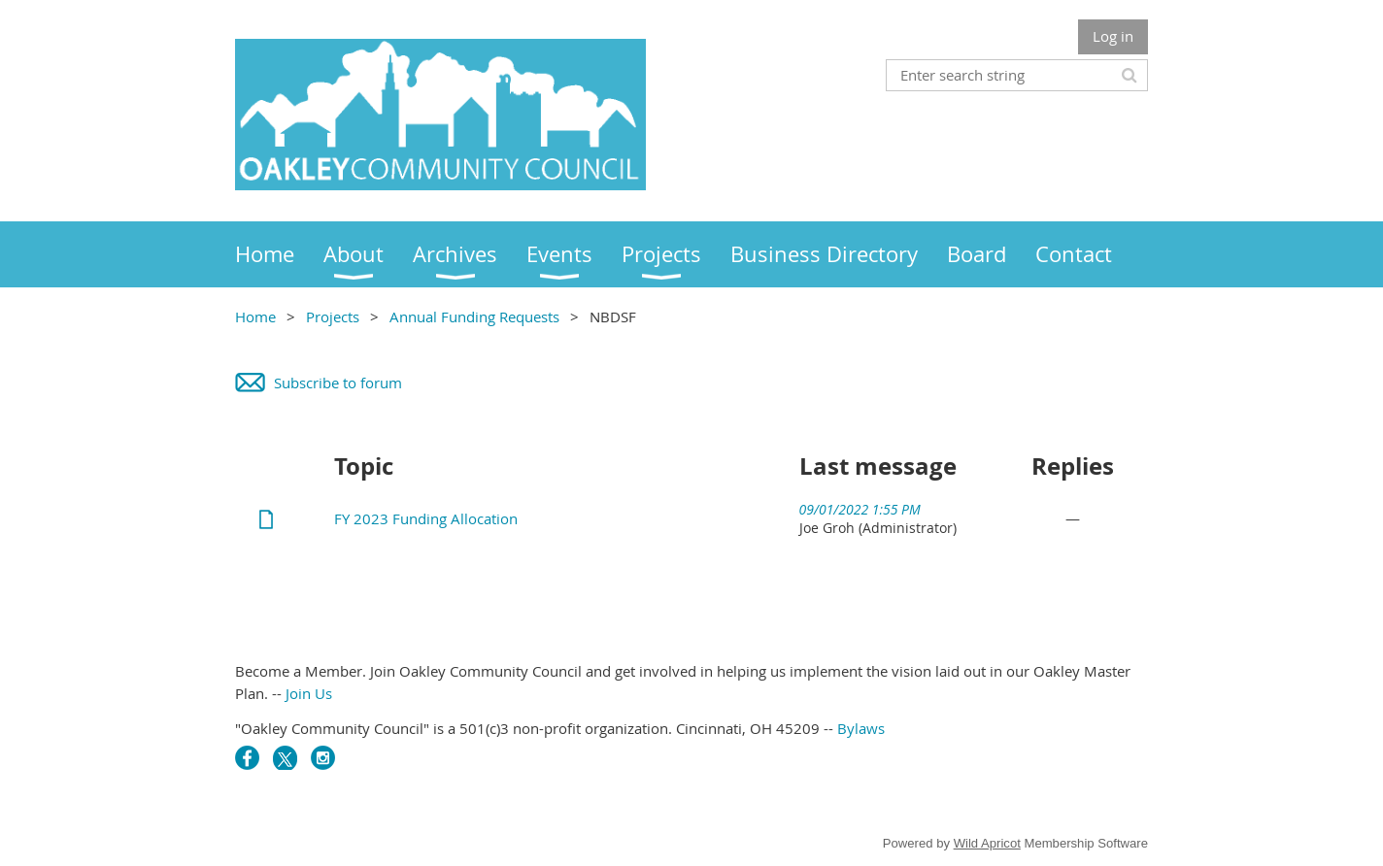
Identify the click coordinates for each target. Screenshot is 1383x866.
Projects (332, 316)
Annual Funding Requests (474, 316)
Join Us (309, 693)
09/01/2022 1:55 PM (860, 509)
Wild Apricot (987, 843)
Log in (1113, 36)
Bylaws (861, 728)
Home (255, 316)
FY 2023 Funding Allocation (426, 518)
